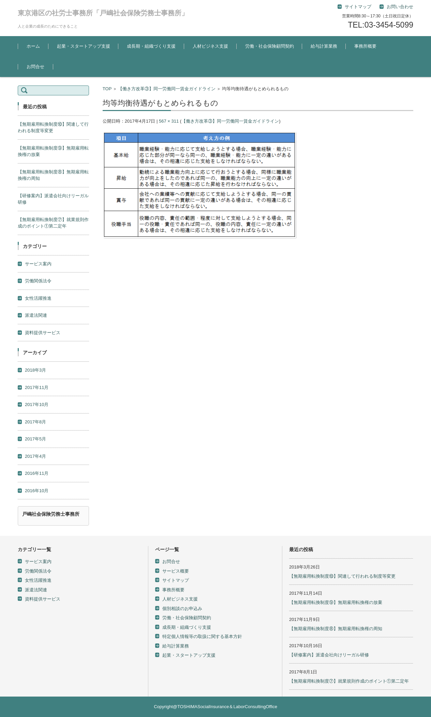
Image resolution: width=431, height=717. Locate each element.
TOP (107, 88)
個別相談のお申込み (182, 608)
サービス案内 (38, 263)
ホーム (33, 46)
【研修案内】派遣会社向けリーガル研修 (329, 654)
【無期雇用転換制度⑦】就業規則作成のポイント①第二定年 (349, 681)
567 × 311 (169, 121)
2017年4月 (35, 456)
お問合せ (35, 66)
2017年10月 (36, 404)
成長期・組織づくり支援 (151, 46)
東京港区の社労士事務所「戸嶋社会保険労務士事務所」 (103, 13)
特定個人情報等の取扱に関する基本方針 (202, 636)
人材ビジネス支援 (210, 46)
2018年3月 (35, 370)
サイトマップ (175, 580)
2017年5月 (35, 438)
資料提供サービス (42, 332)
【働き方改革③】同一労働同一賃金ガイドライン (167, 88)
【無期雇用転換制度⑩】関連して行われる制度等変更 (342, 576)
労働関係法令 (38, 280)
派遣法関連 (36, 315)
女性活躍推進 (38, 298)
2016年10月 (36, 490)
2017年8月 (35, 421)
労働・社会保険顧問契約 (269, 46)
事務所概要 (365, 46)
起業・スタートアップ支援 (83, 46)
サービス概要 (175, 571)
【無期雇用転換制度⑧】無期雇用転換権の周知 (335, 628)
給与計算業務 (324, 46)
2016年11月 (36, 473)
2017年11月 (36, 387)
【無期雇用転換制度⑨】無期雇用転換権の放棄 (335, 602)
